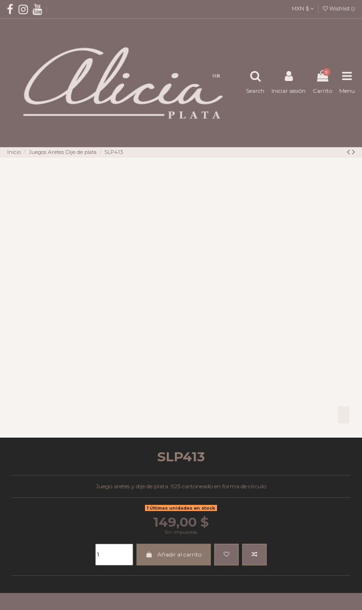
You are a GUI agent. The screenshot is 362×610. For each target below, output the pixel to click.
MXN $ (303, 8)
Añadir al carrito (173, 554)
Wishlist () (339, 8)
